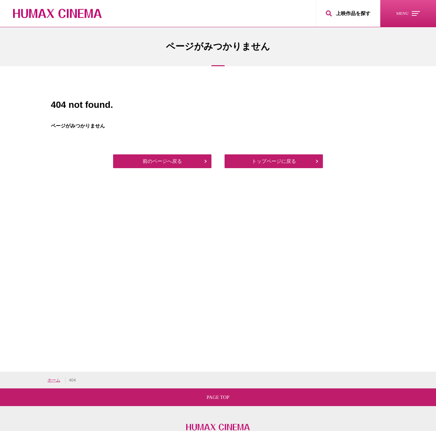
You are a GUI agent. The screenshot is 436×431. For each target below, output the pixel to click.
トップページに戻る (274, 161)
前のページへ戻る (162, 161)
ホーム (54, 380)
